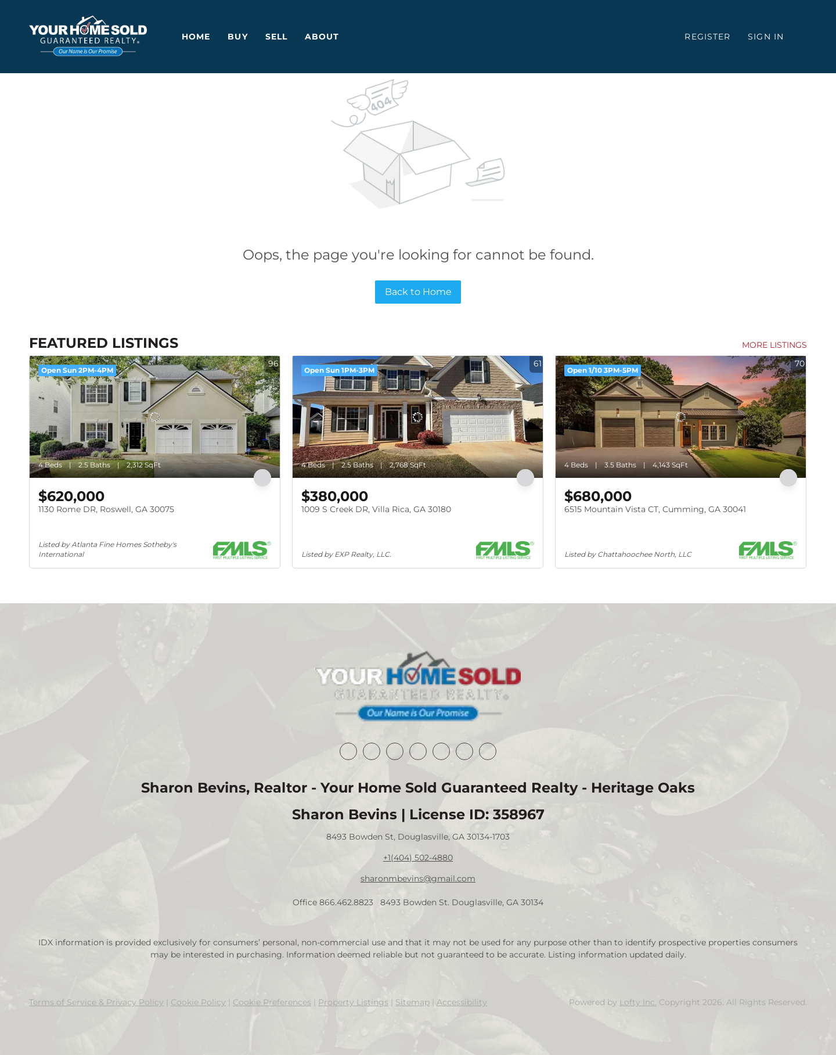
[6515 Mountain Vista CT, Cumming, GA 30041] (681, 417)
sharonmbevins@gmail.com (418, 878)
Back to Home (418, 291)
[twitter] (394, 751)
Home (196, 36)
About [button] (322, 36)
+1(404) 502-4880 (418, 857)
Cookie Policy (198, 1002)
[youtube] (464, 751)
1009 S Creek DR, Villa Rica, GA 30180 (376, 509)
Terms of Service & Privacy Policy (96, 1002)
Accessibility (462, 1002)
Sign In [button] (766, 36)
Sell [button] (276, 36)
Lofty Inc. (638, 1002)
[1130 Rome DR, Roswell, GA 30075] (155, 417)
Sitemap (412, 1002)
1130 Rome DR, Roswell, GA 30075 (106, 509)
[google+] (487, 751)
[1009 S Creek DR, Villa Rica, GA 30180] (418, 417)
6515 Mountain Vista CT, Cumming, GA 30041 (655, 509)
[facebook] (348, 751)
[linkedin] (371, 751)
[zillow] (418, 751)
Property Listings (353, 1002)
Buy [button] (237, 36)
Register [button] (707, 36)
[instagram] (441, 751)
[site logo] (417, 687)
